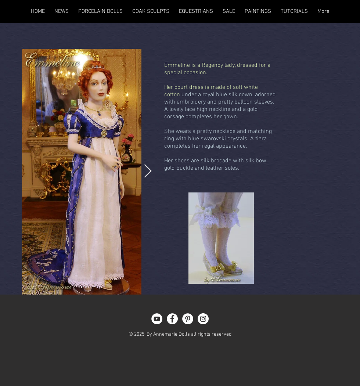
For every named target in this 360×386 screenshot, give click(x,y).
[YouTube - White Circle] (156, 318)
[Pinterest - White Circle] (187, 318)
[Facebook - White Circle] (172, 318)
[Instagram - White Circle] (203, 318)
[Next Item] (148, 171)
